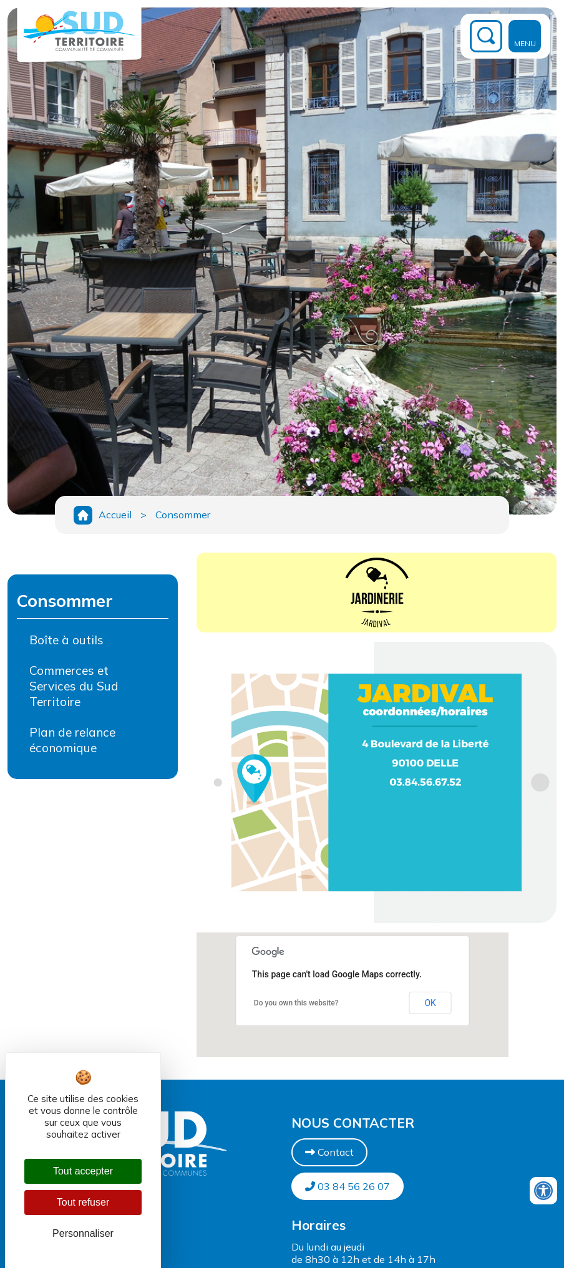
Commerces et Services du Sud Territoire (74, 686)
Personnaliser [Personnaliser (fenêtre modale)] (83, 1233)
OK (429, 1003)
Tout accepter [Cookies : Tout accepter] (83, 1171)
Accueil (115, 514)
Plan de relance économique (72, 740)
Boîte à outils (66, 639)
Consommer (182, 514)
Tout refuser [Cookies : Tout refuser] (83, 1202)
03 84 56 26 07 (347, 1186)
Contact (329, 1152)
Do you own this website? (296, 1003)
